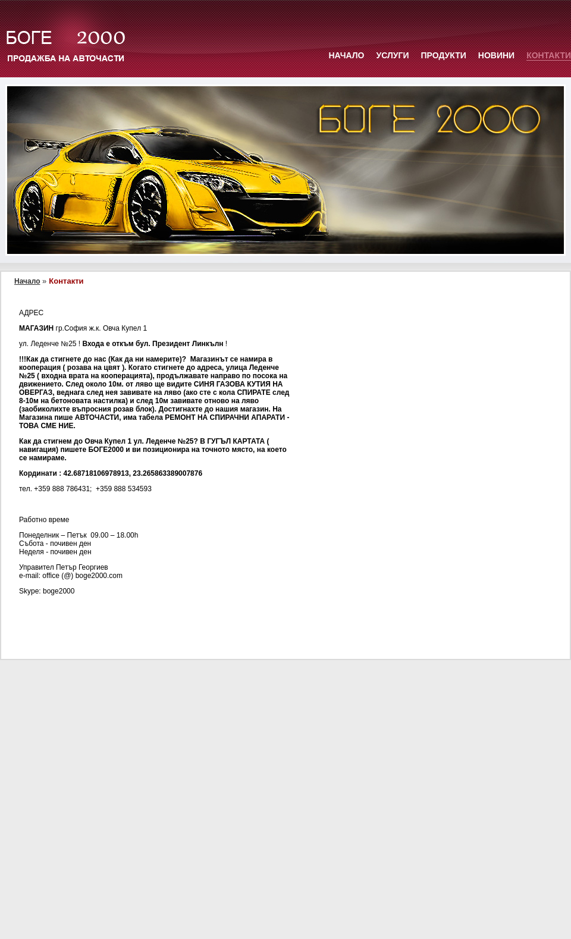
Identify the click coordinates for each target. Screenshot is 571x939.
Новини (496, 55)
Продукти (443, 55)
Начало (346, 55)
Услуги (392, 55)
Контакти (548, 55)
